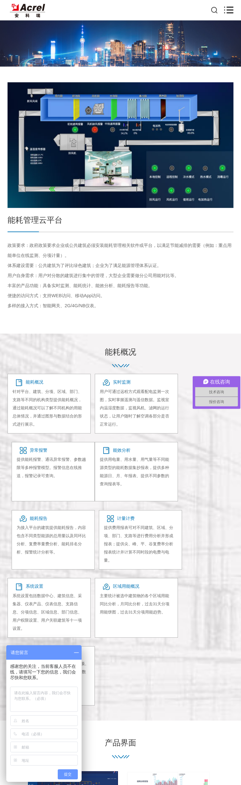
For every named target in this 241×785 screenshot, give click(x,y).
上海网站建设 (165, 761)
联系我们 (169, 713)
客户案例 (115, 713)
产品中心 (92, 713)
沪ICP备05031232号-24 (114, 761)
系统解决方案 (142, 713)
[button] (224, 657)
